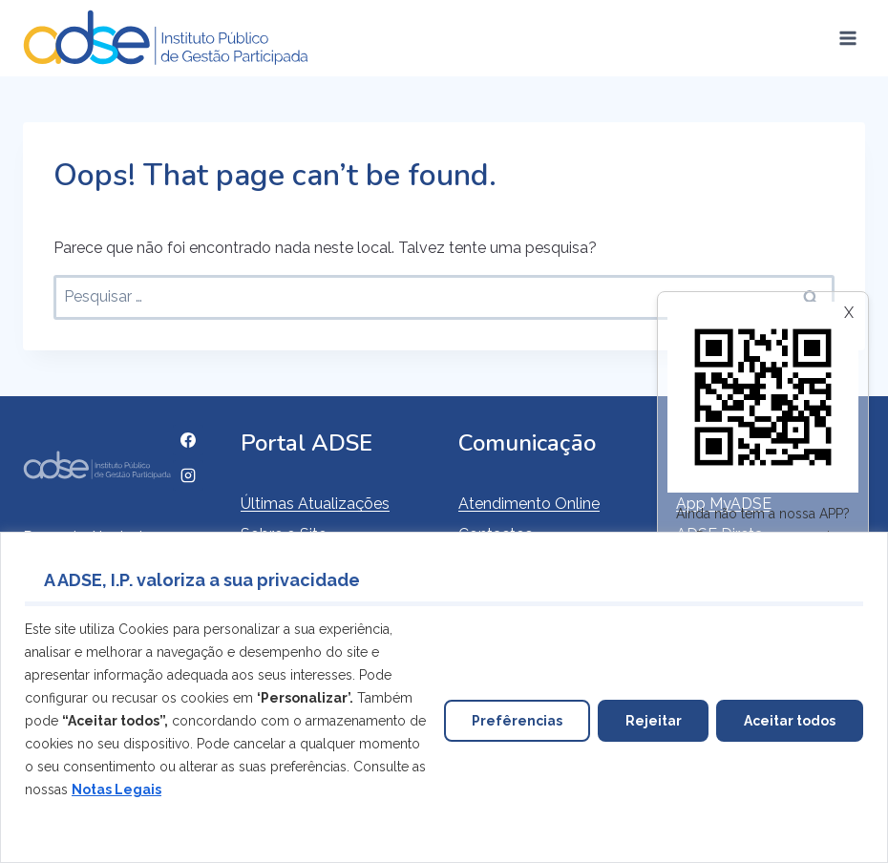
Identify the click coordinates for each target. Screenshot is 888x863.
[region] (444, 697)
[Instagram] (188, 475)
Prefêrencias (516, 720)
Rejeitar (652, 720)
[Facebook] (188, 440)
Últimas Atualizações (315, 504)
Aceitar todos (789, 720)
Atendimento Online (529, 504)
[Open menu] (847, 38)
